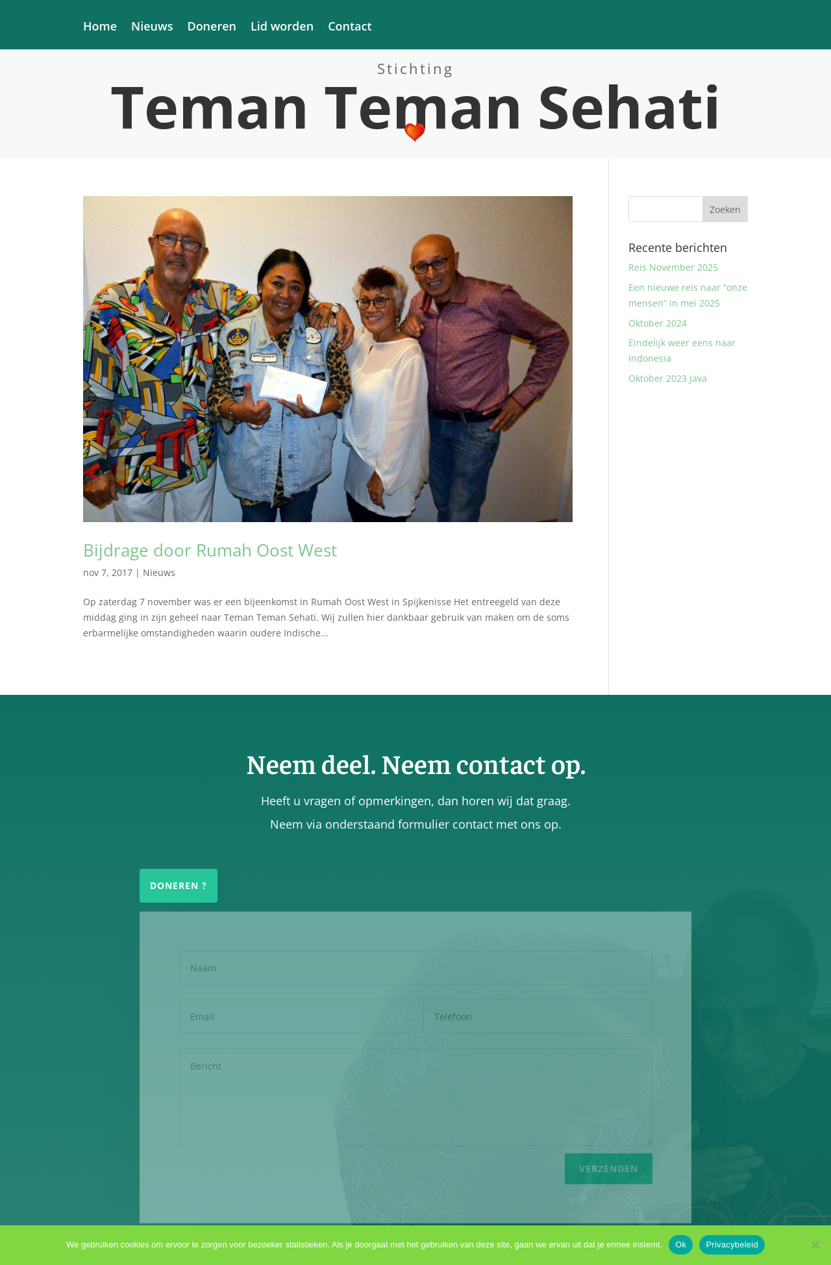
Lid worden (282, 27)
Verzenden (608, 1165)
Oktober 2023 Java (667, 378)
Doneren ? (178, 885)
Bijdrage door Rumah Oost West (210, 550)
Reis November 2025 (673, 267)
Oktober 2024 (657, 323)
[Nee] (814, 1244)
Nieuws (152, 27)
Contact (349, 27)
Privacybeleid (732, 1244)
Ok (680, 1244)
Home (100, 27)
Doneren (211, 27)
